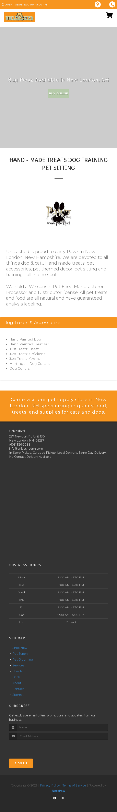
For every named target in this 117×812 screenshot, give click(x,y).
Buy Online (58, 93)
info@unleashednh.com (26, 448)
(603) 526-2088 (20, 444)
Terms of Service (74, 785)
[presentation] (30, 747)
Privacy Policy (50, 785)
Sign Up (20, 763)
